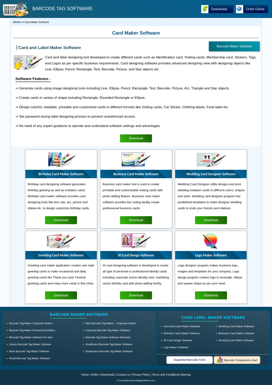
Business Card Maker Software (136, 174)
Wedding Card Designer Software (211, 174)
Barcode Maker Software (234, 46)
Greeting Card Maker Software (61, 255)
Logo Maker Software (211, 255)
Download (136, 138)
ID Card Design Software (136, 255)
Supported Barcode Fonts (190, 359)
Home (17, 22)
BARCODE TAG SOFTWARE (62, 8)
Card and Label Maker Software (49, 47)
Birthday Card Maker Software (60, 174)
